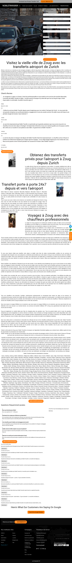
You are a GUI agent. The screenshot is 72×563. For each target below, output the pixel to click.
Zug (13, 542)
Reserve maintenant (7, 151)
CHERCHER (46, 37)
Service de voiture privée (41, 540)
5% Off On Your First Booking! (55, 408)
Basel (2, 535)
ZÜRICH (2, 533)
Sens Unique (48, 9)
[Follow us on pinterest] (43, 548)
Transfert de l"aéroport (41, 533)
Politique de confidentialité (28, 543)
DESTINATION (46, 16)
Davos (13, 533)
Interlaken (3, 540)
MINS (44, 29)
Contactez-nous (28, 535)
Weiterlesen (4, 448)
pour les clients (27, 5)
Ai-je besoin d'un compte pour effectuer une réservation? (14, 415)
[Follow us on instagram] (41, 548)
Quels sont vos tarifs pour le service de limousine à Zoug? (14, 435)
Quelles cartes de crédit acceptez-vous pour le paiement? (14, 428)
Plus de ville (4, 545)
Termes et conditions (29, 540)
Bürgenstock (15, 540)
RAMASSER (45, 12)
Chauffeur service (40, 537)
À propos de (27, 533)
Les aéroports (54, 5)
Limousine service (40, 535)
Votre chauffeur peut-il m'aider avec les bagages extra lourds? (15, 422)
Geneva (14, 535)
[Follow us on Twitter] (37, 548)
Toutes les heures (49, 10)
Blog (26, 549)
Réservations (64, 5)
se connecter (62, 534)
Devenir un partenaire (29, 537)
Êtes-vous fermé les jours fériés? (9, 410)
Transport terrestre (40, 542)
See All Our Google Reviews (36, 512)
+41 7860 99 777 (47, 1)
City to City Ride (28, 554)
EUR (16, 5)
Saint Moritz (3, 537)
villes (35, 5)
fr (20, 5)
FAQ (25, 552)
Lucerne (14, 537)
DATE (44, 20)
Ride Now (51, 410)
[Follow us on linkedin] (45, 548)
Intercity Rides (43, 5)
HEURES (45, 25)
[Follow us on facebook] (39, 548)
